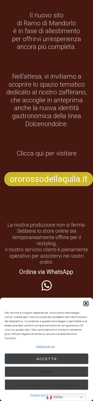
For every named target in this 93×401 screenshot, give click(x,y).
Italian (54, 397)
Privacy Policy (39, 395)
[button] (86, 303)
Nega (46, 371)
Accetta (46, 359)
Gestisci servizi (45, 346)
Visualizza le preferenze (46, 384)
